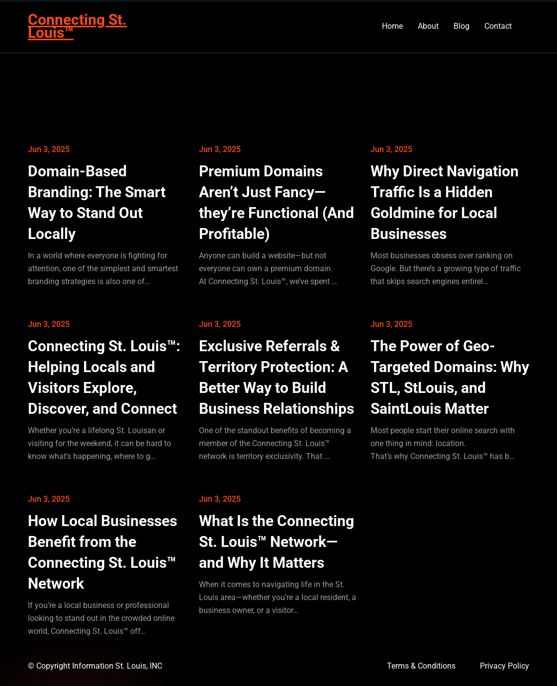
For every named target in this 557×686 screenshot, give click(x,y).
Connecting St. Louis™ (77, 26)
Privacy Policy (504, 666)
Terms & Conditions (421, 666)
